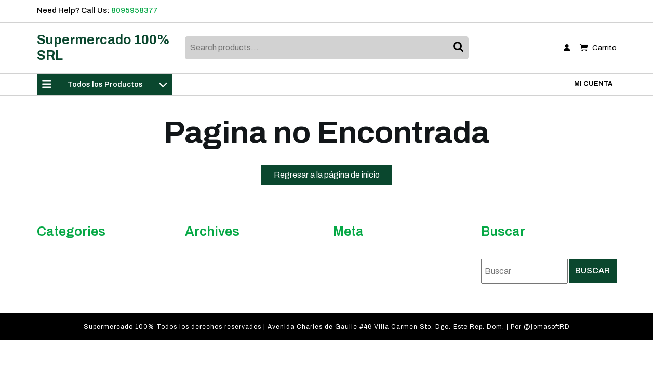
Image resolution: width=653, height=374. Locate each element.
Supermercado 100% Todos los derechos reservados (172, 326)
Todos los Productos (104, 84)
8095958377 (134, 10)
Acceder (350, 277)
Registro (351, 259)
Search (459, 47)
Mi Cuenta (593, 83)
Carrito (598, 48)
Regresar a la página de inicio (333, 176)
